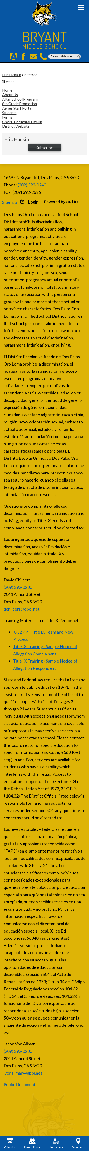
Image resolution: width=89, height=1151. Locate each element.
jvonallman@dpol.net (23, 1073)
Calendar (10, 1143)
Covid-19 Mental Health (22, 121)
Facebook (23, 56)
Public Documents (20, 1084)
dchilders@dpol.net (22, 609)
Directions (78, 1143)
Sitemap (9, 202)
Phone (43, 56)
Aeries (13, 56)
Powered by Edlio (61, 201)
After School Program (20, 99)
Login (28, 202)
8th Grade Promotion (19, 103)
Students (9, 112)
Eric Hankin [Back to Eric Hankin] (11, 74)
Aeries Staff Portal (17, 108)
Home (7, 90)
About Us (10, 94)
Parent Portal (32, 1143)
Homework (56, 1143)
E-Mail (33, 56)
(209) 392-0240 (32, 184)
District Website (15, 126)
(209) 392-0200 (18, 587)
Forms (7, 117)
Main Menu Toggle (81, 7)
